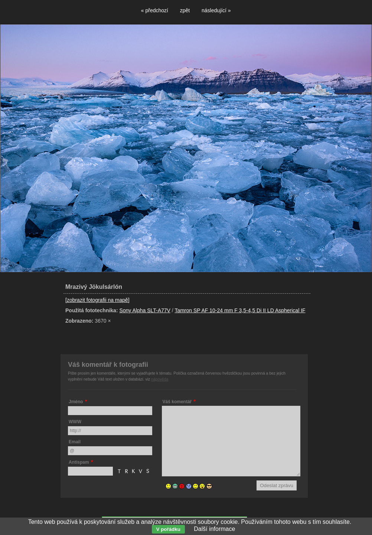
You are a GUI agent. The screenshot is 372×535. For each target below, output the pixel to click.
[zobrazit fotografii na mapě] (97, 300)
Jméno (76, 401)
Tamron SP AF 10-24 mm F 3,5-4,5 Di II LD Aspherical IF (239, 310)
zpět (185, 10)
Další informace (214, 529)
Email (75, 441)
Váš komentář (177, 401)
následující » (216, 10)
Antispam (79, 462)
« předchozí (154, 10)
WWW (75, 421)
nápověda (159, 379)
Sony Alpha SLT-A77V (144, 310)
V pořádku (168, 529)
